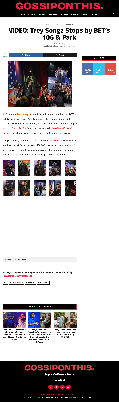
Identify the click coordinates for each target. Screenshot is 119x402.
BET (5, 283)
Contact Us (59, 395)
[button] (113, 15)
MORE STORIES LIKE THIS (39, 307)
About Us (50, 395)
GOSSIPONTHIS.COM (55, 24)
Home (43, 395)
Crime (74, 14)
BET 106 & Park (16, 283)
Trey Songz (43, 283)
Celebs (41, 14)
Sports (94, 14)
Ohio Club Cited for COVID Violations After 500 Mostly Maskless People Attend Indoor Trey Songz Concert (14, 335)
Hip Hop (53, 14)
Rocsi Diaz (30, 283)
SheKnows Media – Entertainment (80, 397)
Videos (64, 14)
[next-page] (7, 346)
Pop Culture (28, 14)
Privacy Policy (70, 395)
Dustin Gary (60, 44)
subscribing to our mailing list (17, 276)
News (84, 14)
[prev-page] (4, 346)
